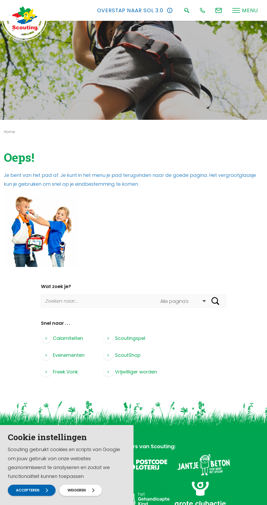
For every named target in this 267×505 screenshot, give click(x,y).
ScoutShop (65, 355)
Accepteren (27, 490)
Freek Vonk (127, 355)
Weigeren (77, 490)
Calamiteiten (68, 338)
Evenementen (192, 338)
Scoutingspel (130, 338)
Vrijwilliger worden (197, 355)
